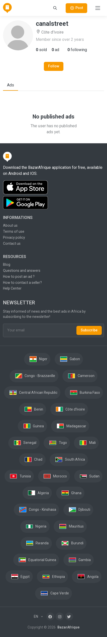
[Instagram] (60, 616)
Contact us (12, 243)
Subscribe (89, 330)
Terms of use (13, 231)
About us (10, 225)
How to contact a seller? (22, 283)
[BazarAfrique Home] (7, 8)
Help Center (12, 288)
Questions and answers (21, 271)
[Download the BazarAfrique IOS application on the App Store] (53, 187)
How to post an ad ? (19, 277)
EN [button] (36, 616)
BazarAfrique (68, 627)
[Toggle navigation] (97, 8)
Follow (53, 66)
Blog (6, 265)
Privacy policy (14, 237)
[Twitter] (69, 616)
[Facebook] (50, 616)
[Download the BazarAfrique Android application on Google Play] (53, 203)
